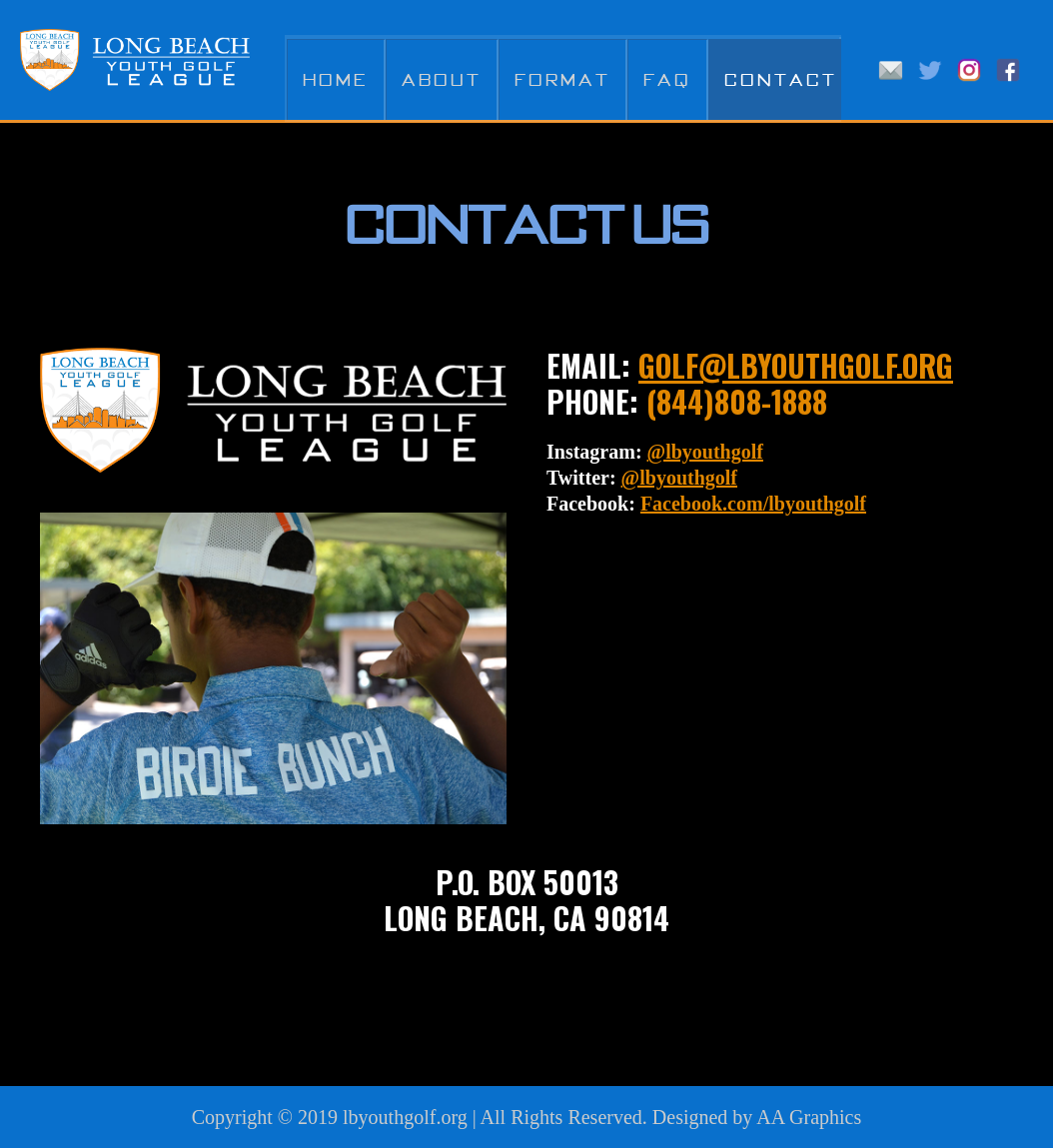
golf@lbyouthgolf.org (795, 365)
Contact (780, 80)
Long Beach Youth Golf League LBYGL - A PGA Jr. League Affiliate (135, 60)
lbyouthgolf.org (405, 1117)
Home (336, 80)
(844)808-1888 (736, 401)
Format (562, 80)
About (442, 80)
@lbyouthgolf (705, 452)
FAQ (667, 80)
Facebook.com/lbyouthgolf (753, 504)
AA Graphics (808, 1117)
